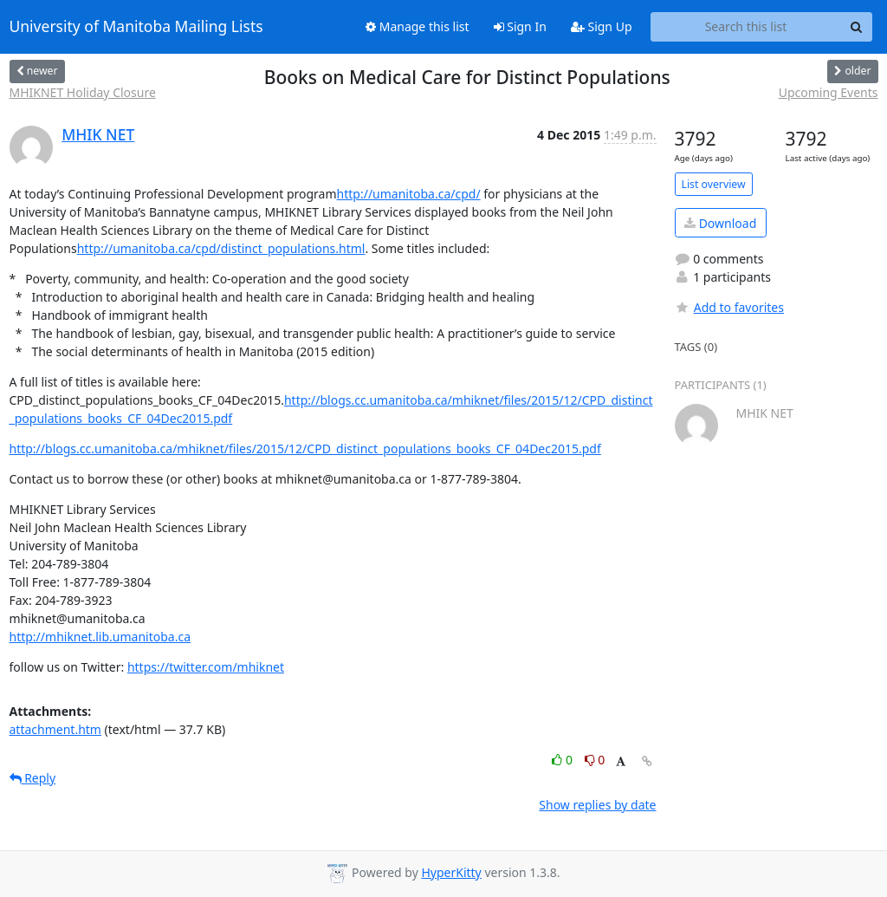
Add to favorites (729, 307)
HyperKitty (451, 872)
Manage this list (417, 26)
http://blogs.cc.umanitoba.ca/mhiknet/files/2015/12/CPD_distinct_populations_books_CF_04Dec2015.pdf (305, 448)
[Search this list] (746, 27)
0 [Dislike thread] (595, 759)
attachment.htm (55, 729)
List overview (714, 184)
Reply (33, 778)
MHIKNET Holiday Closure (83, 92)
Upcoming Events (828, 92)
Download (720, 223)
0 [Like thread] (563, 759)
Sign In (520, 26)
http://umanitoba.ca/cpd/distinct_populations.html (221, 248)
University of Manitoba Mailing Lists (136, 26)
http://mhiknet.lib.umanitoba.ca (100, 636)
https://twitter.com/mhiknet (205, 667)
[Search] (856, 27)
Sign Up (601, 26)
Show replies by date (597, 804)
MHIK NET (98, 134)
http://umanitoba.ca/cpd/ (409, 193)
